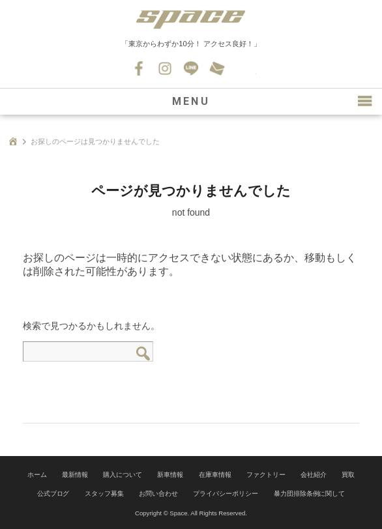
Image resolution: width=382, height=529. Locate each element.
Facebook (139, 68)
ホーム (37, 474)
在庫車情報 (215, 474)
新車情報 (170, 474)
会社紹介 (314, 474)
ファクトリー (266, 474)
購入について (122, 474)
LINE (191, 68)
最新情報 (75, 474)
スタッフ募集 (104, 493)
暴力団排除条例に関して (309, 493)
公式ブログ (53, 493)
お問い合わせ (217, 68)
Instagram (165, 68)
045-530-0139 (243, 68)
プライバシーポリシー (225, 493)
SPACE (191, 19)
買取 (348, 474)
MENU (191, 101)
